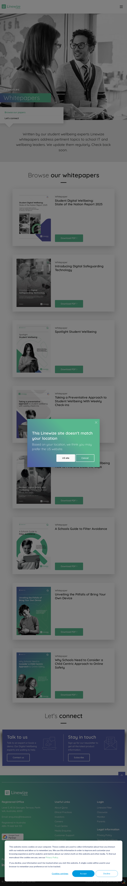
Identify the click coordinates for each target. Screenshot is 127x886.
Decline (106, 873)
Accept (83, 873)
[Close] (96, 422)
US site (65, 458)
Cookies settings (60, 873)
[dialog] (63, 861)
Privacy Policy (52, 857)
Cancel (85, 458)
